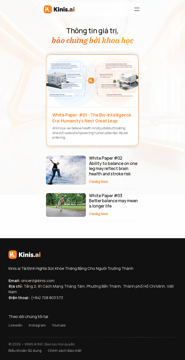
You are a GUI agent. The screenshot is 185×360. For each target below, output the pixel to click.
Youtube (59, 325)
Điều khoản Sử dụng (25, 350)
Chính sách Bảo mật (65, 350)
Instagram (37, 325)
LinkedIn (15, 325)
